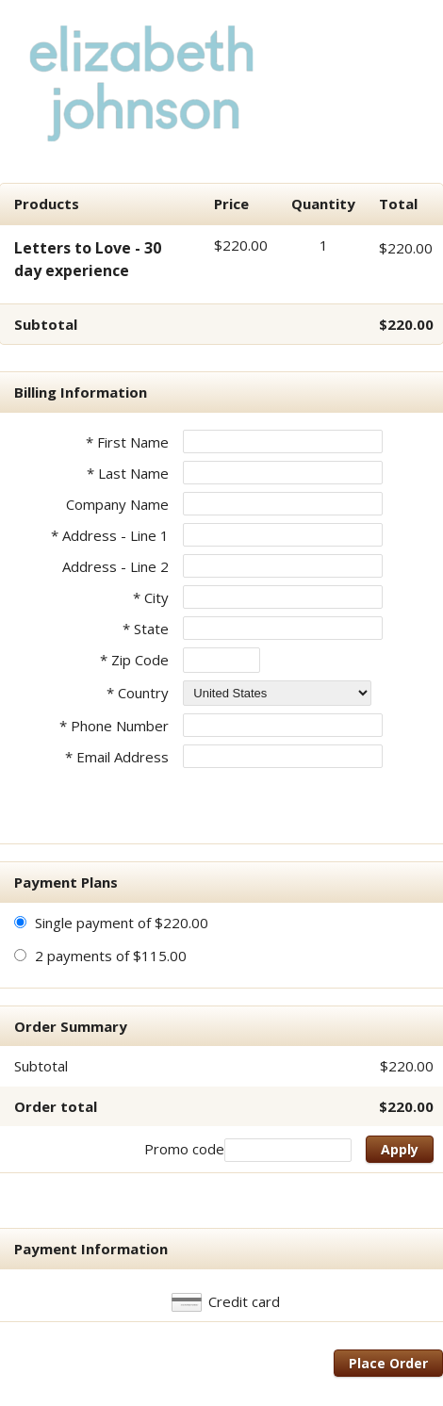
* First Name (127, 442)
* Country (138, 692)
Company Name (117, 504)
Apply (399, 1149)
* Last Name (128, 473)
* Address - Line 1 (110, 535)
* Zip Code (134, 659)
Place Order (388, 1363)
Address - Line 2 (115, 566)
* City (151, 597)
